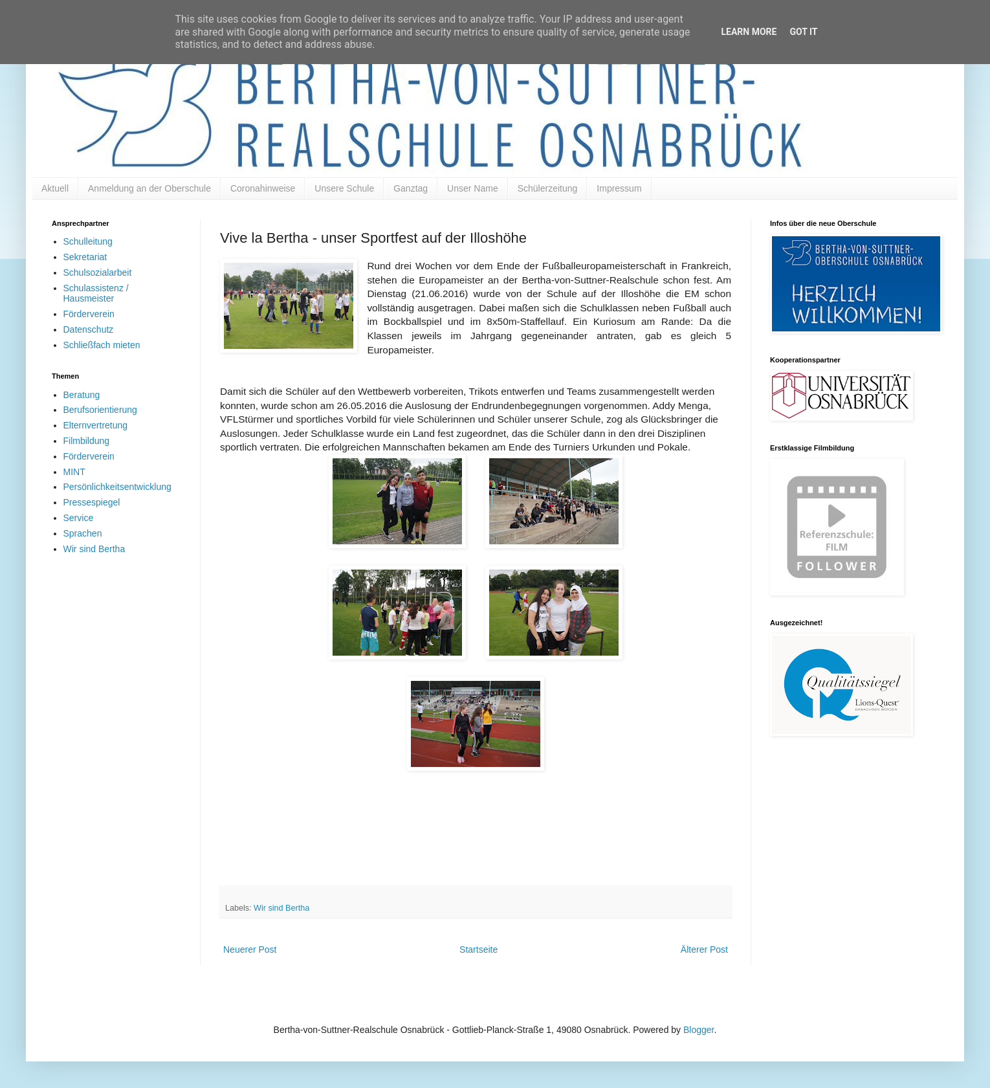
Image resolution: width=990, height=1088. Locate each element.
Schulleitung (88, 241)
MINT (74, 472)
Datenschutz (88, 329)
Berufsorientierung (100, 410)
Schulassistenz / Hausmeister (96, 293)
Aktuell (55, 188)
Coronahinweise (262, 188)
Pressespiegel (91, 502)
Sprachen (82, 533)
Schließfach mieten (101, 345)
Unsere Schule (344, 188)
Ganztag (410, 188)
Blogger (698, 1030)
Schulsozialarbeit (97, 272)
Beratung (81, 395)
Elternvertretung (95, 425)
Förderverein (89, 314)
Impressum (619, 188)
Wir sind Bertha (281, 908)
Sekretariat (85, 257)
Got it (803, 32)
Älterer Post (704, 949)
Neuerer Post (249, 949)
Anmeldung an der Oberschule (149, 188)
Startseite (478, 949)
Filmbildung (86, 441)
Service (78, 518)
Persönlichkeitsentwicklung (117, 487)
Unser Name (472, 188)
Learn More (748, 32)
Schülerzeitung (548, 188)
